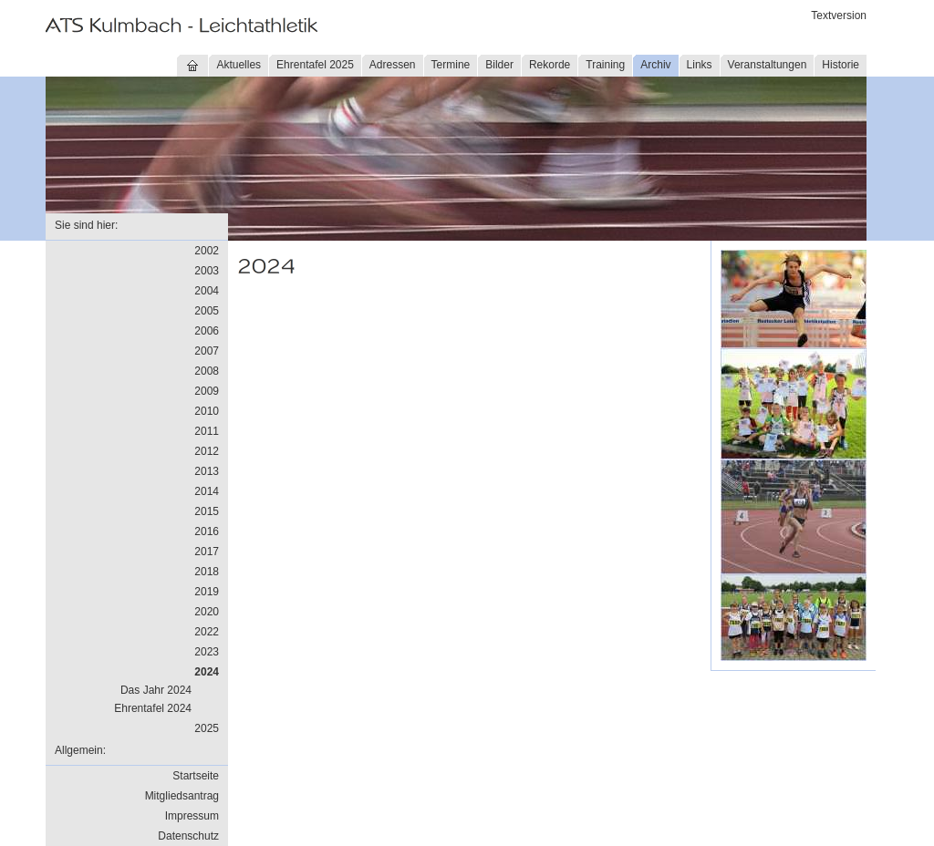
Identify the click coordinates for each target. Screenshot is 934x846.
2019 (206, 591)
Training (605, 64)
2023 (206, 651)
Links (699, 64)
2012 (206, 451)
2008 (206, 371)
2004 (206, 290)
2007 (206, 351)
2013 (206, 471)
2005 (206, 310)
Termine (451, 64)
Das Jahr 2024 (156, 690)
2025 (206, 728)
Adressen (392, 64)
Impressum (192, 816)
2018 (206, 571)
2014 (206, 491)
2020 (206, 611)
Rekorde (549, 64)
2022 (206, 631)
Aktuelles (238, 64)
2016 (206, 531)
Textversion (839, 15)
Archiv (655, 64)
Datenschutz (188, 836)
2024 (206, 671)
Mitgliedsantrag (182, 795)
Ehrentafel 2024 (153, 708)
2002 (206, 250)
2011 (206, 431)
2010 (206, 411)
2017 (206, 551)
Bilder (499, 64)
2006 (206, 331)
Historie (840, 64)
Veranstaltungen (767, 64)
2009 (206, 391)
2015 (206, 511)
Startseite (195, 775)
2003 (206, 270)
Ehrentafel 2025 (315, 64)
